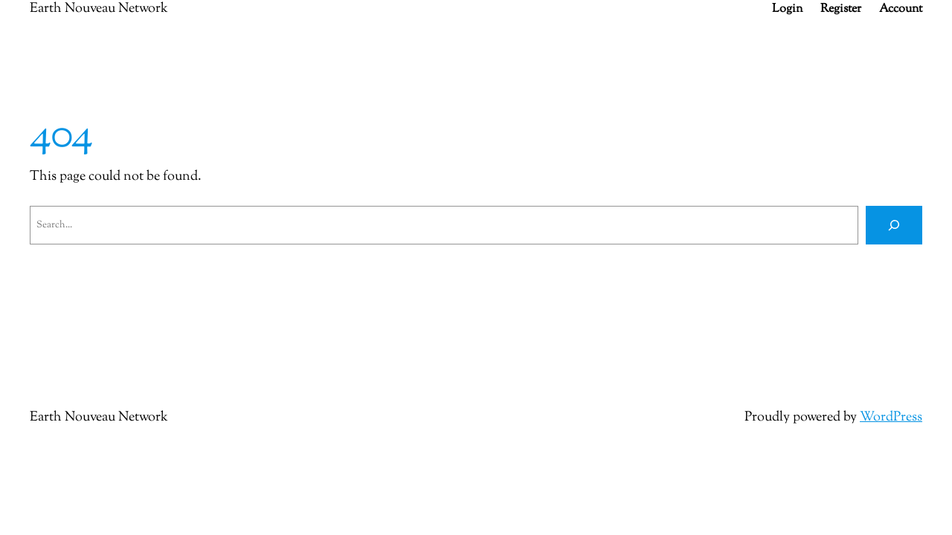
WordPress (891, 417)
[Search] (894, 225)
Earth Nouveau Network (99, 417)
